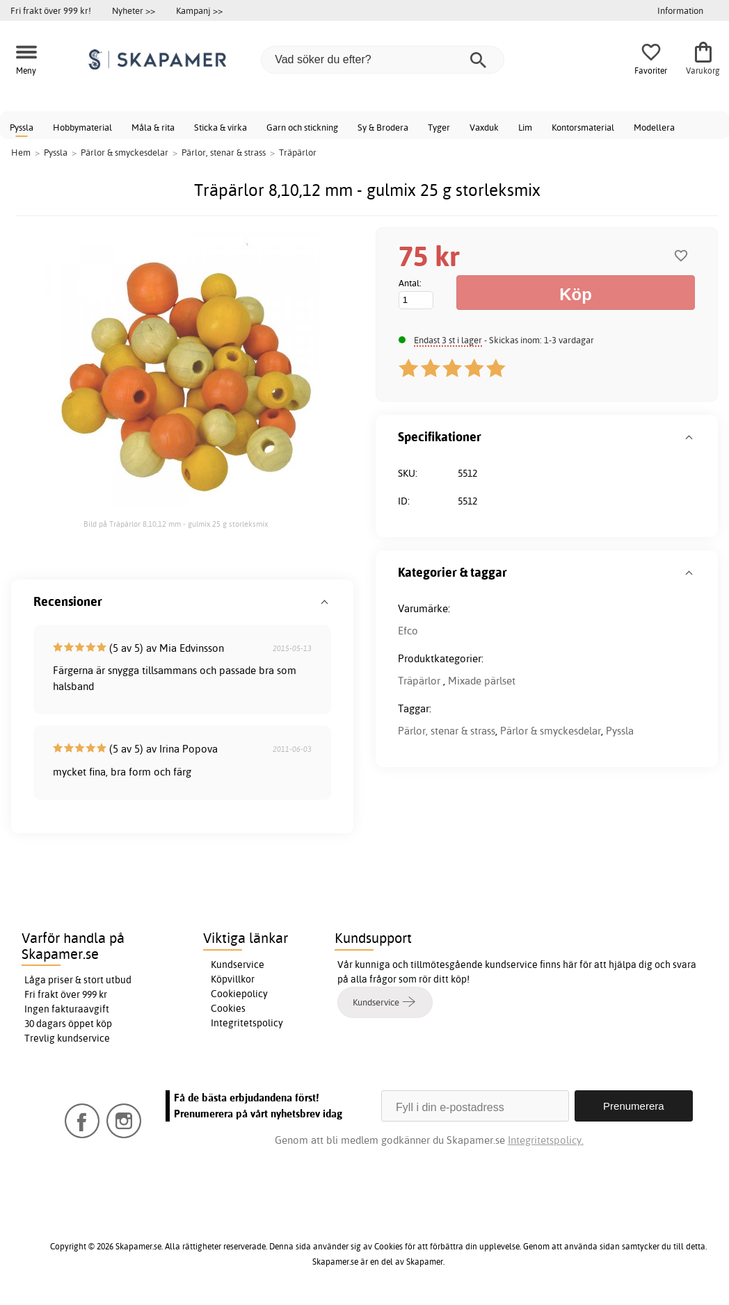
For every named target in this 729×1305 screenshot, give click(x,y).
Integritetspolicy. (546, 1140)
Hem (21, 152)
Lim (525, 127)
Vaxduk (484, 127)
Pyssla (21, 127)
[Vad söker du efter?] (382, 60)
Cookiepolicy (239, 993)
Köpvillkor (233, 979)
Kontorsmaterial (583, 127)
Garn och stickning (302, 127)
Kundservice (237, 964)
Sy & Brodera (383, 127)
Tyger (439, 127)
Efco (408, 630)
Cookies (228, 1008)
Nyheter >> (133, 10)
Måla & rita (153, 127)
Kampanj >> (199, 10)
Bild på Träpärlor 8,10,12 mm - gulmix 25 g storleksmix (175, 524)
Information (680, 10)
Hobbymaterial (82, 127)
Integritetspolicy (247, 1023)
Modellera (654, 127)
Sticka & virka (220, 127)
